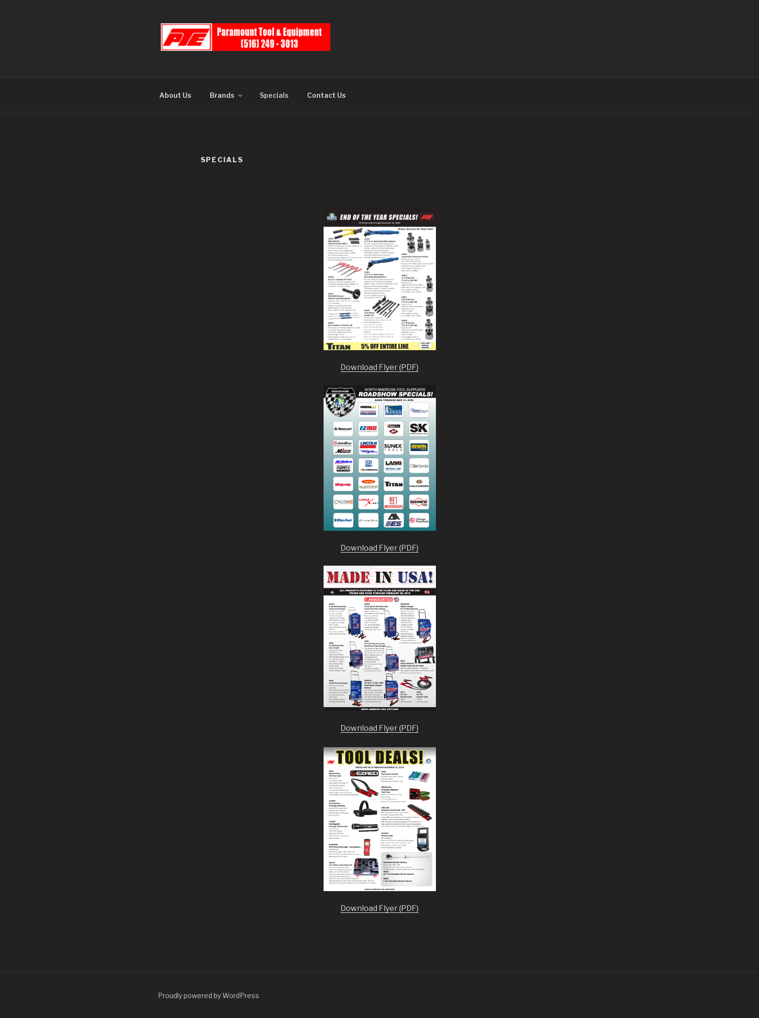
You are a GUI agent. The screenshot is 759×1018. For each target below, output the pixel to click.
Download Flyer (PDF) (379, 367)
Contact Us (326, 95)
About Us (175, 95)
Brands (227, 95)
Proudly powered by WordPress (208, 995)
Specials (274, 95)
